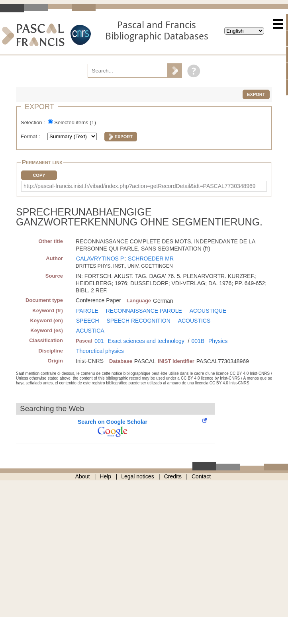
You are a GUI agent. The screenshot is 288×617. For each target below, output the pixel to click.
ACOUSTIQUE (208, 311)
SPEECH (87, 320)
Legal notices (137, 476)
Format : (31, 136)
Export (256, 94)
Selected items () (75, 122)
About (82, 476)
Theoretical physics (100, 351)
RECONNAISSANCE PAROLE (144, 311)
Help (105, 476)
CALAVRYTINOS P (100, 258)
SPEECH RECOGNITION (138, 320)
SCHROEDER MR (151, 258)
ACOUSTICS (194, 320)
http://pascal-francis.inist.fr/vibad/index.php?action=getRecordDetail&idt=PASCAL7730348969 (140, 186)
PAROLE (87, 311)
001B (197, 341)
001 (99, 341)
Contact (201, 476)
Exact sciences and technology (146, 341)
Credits (173, 476)
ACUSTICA (90, 330)
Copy (39, 175)
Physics (217, 341)
